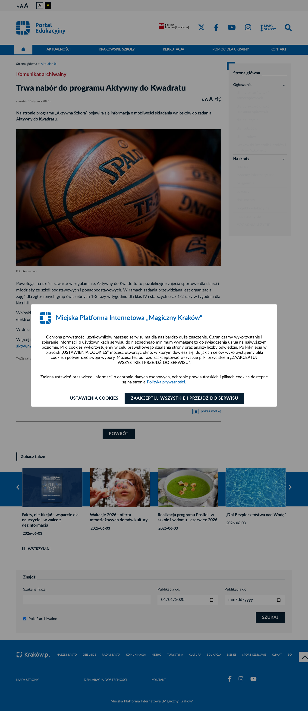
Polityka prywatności (166, 382)
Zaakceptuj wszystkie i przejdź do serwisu (184, 398)
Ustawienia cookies (94, 398)
